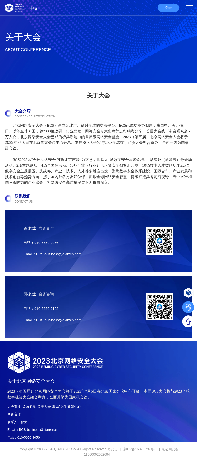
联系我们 (59, 406)
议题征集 (29, 406)
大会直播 (14, 406)
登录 (168, 8)
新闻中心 (74, 406)
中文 (38, 8)
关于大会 (44, 406)
